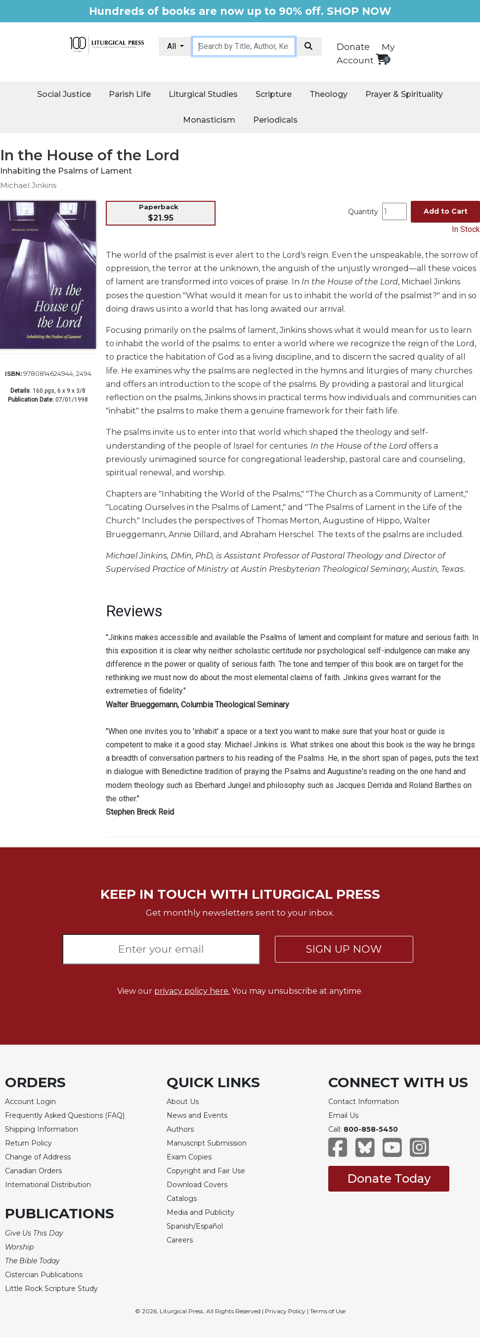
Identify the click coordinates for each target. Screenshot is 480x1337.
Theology (328, 94)
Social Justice (64, 94)
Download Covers (197, 1184)
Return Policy (28, 1143)
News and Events (197, 1115)
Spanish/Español (195, 1226)
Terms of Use (328, 1311)
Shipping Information (41, 1129)
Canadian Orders (33, 1170)
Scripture (274, 94)
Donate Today (389, 1178)
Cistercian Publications (44, 1274)
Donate (353, 47)
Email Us (343, 1115)
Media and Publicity (200, 1212)
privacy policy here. (192, 991)
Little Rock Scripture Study (51, 1288)
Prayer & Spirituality (404, 94)
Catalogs (182, 1198)
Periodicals (275, 120)
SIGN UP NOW (344, 949)
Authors (180, 1129)
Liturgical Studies (203, 94)
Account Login (30, 1101)
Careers (180, 1240)
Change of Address (38, 1157)
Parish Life (130, 94)
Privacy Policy (285, 1311)
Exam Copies (189, 1157)
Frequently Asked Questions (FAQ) (65, 1115)
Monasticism (209, 120)
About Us (183, 1101)
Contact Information (363, 1101)
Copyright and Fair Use (206, 1170)
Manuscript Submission (207, 1143)
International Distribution (48, 1184)
